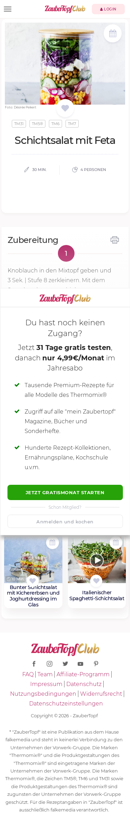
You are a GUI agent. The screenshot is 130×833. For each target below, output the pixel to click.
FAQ (28, 674)
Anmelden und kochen (65, 521)
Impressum (46, 684)
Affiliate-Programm (83, 674)
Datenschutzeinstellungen (66, 703)
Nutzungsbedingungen (43, 694)
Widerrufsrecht (101, 694)
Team (45, 674)
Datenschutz (84, 684)
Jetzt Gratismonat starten (65, 492)
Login (108, 9)
